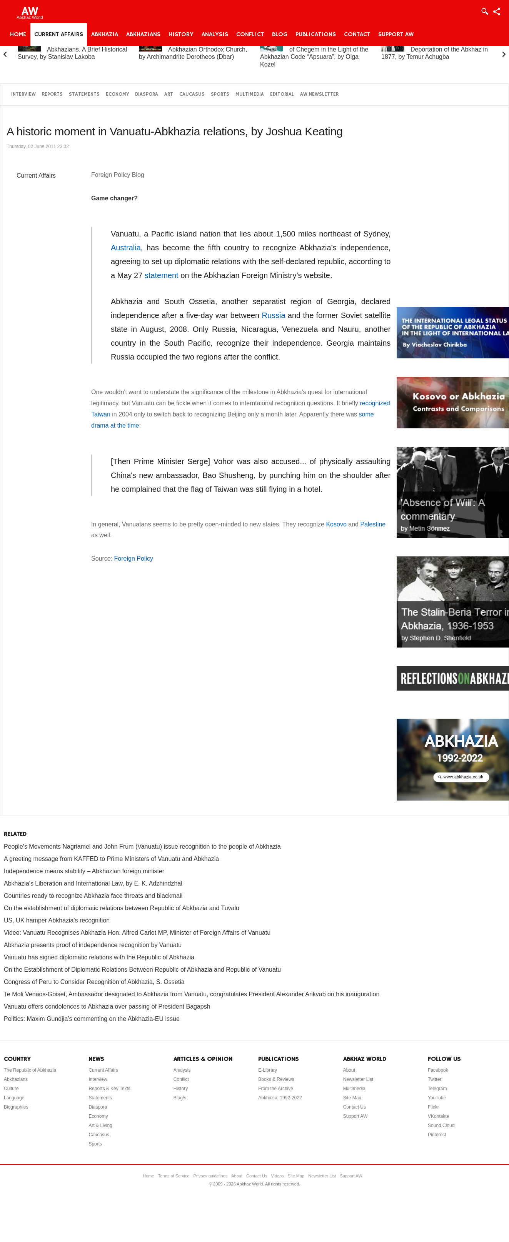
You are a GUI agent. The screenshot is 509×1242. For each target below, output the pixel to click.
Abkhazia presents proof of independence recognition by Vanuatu (93, 945)
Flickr (433, 1107)
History (181, 34)
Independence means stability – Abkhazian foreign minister (84, 871)
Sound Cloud (441, 1125)
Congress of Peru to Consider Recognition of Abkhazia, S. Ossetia (94, 982)
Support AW (396, 34)
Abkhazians (143, 34)
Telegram (437, 1088)
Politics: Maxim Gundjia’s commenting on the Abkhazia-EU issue (92, 1019)
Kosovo (337, 524)
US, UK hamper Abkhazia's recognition (57, 920)
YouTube (437, 1097)
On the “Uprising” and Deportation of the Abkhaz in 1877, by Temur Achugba (434, 49)
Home (18, 34)
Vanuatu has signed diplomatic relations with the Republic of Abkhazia (99, 957)
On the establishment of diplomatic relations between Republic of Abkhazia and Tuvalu (121, 908)
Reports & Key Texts (109, 1088)
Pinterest (437, 1134)
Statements (84, 94)
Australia (126, 247)
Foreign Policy (133, 558)
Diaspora (146, 94)
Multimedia (249, 94)
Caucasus (192, 94)
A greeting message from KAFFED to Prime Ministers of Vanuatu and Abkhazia (111, 859)
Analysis (215, 34)
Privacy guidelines (211, 1176)
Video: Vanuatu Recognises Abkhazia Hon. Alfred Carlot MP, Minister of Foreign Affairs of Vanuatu (137, 932)
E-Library (267, 1070)
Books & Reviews (276, 1079)
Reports (52, 94)
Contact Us (354, 1107)
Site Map (352, 1097)
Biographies (16, 1107)
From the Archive (275, 1088)
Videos (277, 1176)
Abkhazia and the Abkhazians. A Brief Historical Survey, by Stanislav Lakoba (72, 49)
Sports (220, 94)
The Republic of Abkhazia (30, 1070)
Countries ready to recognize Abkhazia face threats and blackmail (93, 895)
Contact (357, 34)
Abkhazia (104, 34)
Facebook (438, 1070)
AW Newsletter (319, 94)
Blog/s (180, 1097)
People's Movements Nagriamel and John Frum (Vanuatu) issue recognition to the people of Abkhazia (142, 846)
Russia (273, 315)
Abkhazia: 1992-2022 (280, 1097)
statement (162, 275)
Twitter (434, 1079)
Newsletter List (358, 1079)
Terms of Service (174, 1176)
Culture (11, 1088)
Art (168, 94)
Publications (315, 34)
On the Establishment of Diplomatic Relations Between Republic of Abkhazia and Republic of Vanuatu (142, 969)
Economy (117, 94)
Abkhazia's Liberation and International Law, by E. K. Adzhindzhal (93, 883)
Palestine (373, 524)
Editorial (282, 94)
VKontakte (438, 1116)
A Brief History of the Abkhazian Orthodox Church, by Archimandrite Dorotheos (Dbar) (193, 49)
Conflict (250, 34)
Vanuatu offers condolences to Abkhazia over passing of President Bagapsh (107, 1006)
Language (14, 1097)
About (349, 1070)
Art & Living (100, 1125)
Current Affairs (58, 34)
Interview (23, 94)
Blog (279, 34)
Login (484, 11)
